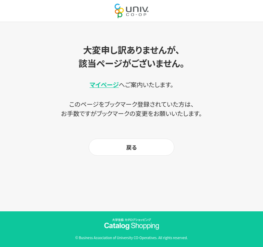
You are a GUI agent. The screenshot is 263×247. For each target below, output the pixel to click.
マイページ (104, 84)
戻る (131, 147)
